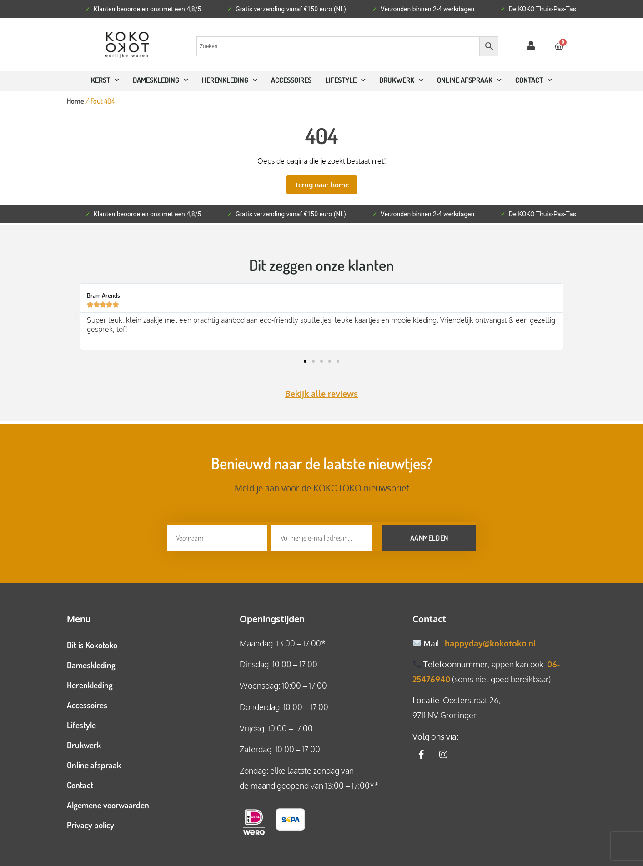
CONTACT (533, 80)
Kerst (105, 80)
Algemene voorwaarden (108, 802)
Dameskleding (160, 80)
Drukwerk (401, 80)
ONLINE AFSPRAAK (469, 80)
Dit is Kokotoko (92, 642)
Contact (80, 782)
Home (75, 100)
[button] (75, 316)
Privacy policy (90, 822)
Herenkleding (229, 80)
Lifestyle (345, 80)
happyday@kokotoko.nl (490, 641)
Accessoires (291, 80)
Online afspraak (94, 762)
